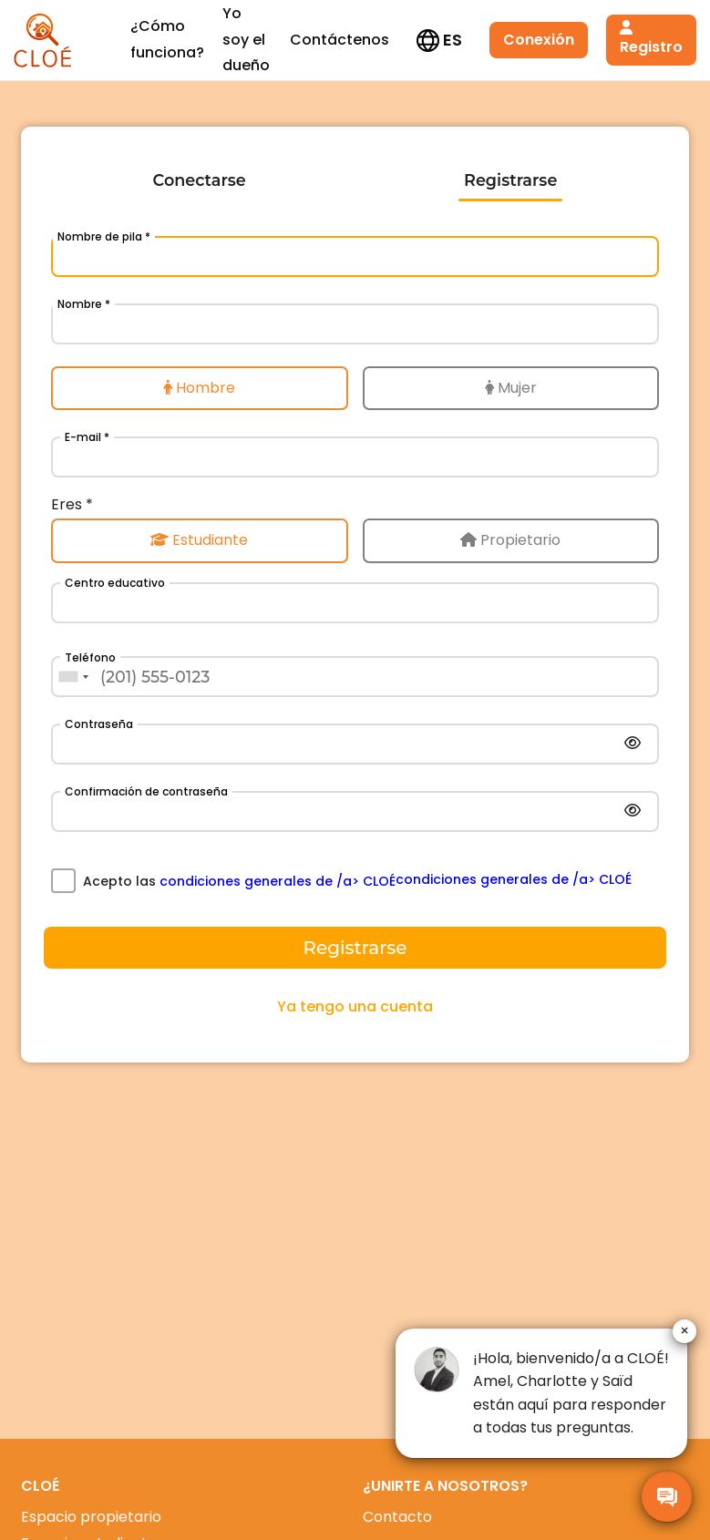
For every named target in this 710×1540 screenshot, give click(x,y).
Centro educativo (115, 582)
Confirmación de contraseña (146, 791)
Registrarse (510, 180)
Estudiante (199, 539)
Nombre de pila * (103, 236)
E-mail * (87, 437)
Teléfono (90, 657)
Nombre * (83, 304)
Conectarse (199, 180)
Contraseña (99, 724)
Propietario (510, 539)
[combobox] (73, 676)
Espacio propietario (91, 1516)
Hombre (199, 387)
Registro (575, 39)
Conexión (452, 39)
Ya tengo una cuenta (355, 1006)
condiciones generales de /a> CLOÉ (277, 881)
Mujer (511, 387)
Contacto (397, 1516)
